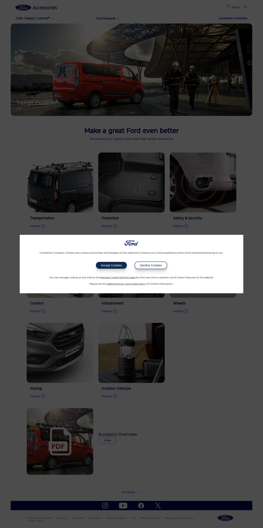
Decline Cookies (151, 265)
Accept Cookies (111, 265)
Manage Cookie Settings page (117, 278)
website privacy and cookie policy (126, 284)
